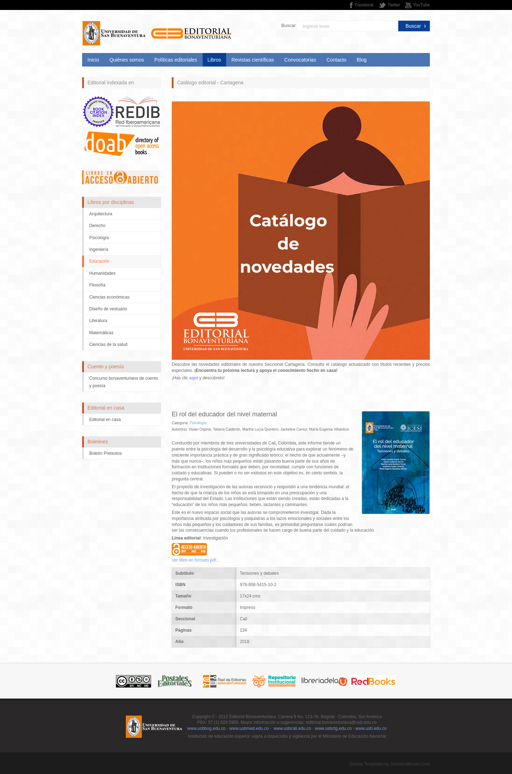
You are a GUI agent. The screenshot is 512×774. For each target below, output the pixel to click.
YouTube (421, 4)
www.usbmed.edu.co (249, 728)
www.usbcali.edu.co (292, 728)
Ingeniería (98, 249)
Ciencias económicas (109, 297)
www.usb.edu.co (371, 728)
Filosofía (97, 285)
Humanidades (102, 273)
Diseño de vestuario (108, 308)
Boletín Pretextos (105, 453)
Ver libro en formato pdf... (196, 560)
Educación (99, 261)
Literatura (98, 320)
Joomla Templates (366, 764)
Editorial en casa (105, 419)
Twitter (394, 4)
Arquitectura (100, 213)
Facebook (364, 4)
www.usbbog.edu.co (206, 728)
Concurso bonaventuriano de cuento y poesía (123, 382)
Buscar (288, 25)
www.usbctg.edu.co (333, 728)
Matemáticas (101, 332)
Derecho (97, 225)
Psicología (99, 237)
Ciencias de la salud (108, 344)
